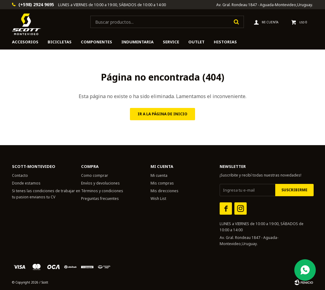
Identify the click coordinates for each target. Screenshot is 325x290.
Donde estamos (26, 183)
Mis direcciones (164, 190)
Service (171, 42)
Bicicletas (60, 42)
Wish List (158, 198)
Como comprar (94, 175)
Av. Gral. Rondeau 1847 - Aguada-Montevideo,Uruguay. (264, 4)
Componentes (96, 42)
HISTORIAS (225, 42)
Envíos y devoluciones (100, 183)
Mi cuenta (159, 175)
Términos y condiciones (102, 190)
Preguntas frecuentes (100, 198)
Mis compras (162, 183)
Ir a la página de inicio (162, 114)
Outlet (196, 42)
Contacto (20, 175)
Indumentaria (137, 42)
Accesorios (25, 42)
